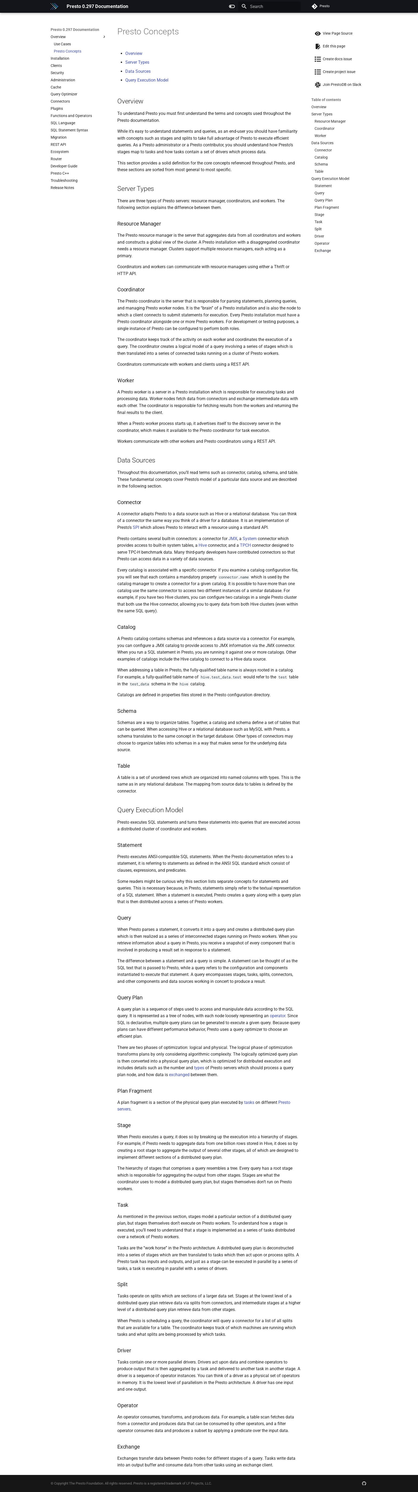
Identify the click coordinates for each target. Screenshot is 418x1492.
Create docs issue (331, 59)
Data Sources (138, 71)
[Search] (269, 6)
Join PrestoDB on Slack (336, 84)
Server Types (137, 62)
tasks (249, 1102)
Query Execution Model (146, 80)
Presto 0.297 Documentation (75, 29)
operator (277, 1015)
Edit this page (328, 46)
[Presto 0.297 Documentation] (54, 6)
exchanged (179, 1074)
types (199, 1067)
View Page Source (331, 33)
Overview (133, 53)
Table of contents (326, 100)
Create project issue (333, 72)
